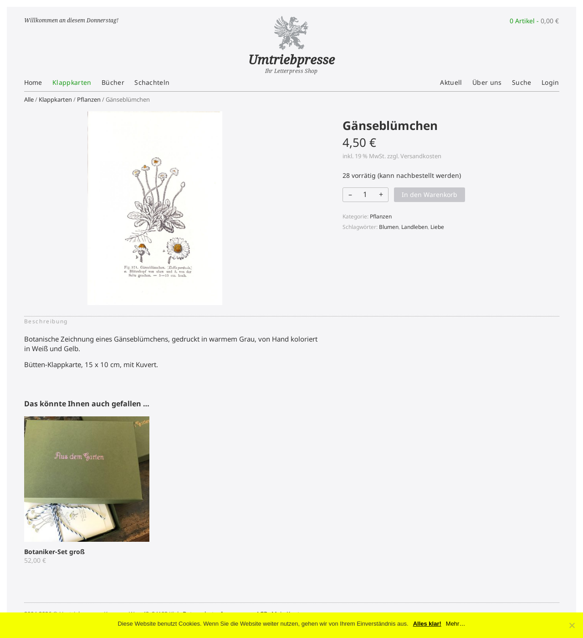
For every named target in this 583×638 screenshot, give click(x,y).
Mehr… (455, 624)
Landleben (414, 227)
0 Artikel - (534, 20)
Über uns (487, 82)
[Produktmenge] (365, 194)
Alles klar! (427, 624)
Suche (522, 82)
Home (33, 82)
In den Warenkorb (429, 194)
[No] (571, 625)
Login (550, 82)
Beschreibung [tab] (46, 321)
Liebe (437, 227)
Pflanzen (89, 99)
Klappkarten (72, 82)
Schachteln (151, 82)
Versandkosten (420, 156)
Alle (29, 99)
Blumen (389, 227)
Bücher (113, 82)
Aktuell (451, 82)
